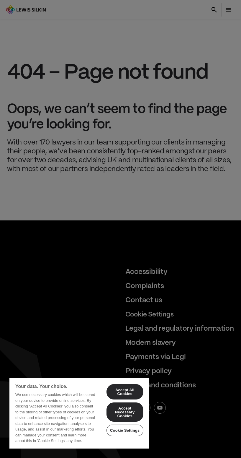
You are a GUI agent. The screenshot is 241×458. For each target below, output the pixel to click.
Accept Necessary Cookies (125, 412)
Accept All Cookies (124, 392)
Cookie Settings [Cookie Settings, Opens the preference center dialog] (125, 430)
